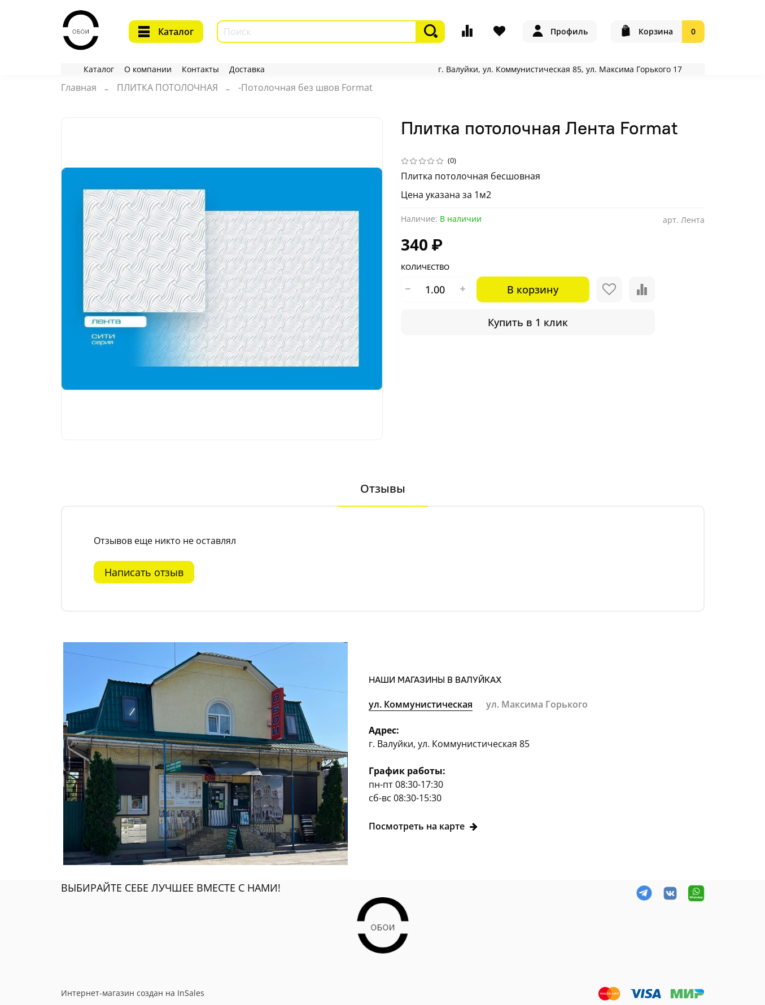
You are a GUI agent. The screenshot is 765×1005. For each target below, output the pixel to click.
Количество (425, 267)
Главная (79, 87)
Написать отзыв (143, 572)
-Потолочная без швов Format (305, 87)
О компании (148, 69)
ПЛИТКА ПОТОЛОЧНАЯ (167, 87)
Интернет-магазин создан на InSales (132, 993)
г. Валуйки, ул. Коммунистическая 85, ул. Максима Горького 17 (560, 69)
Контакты (200, 69)
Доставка (247, 69)
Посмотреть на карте (423, 826)
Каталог (166, 31)
